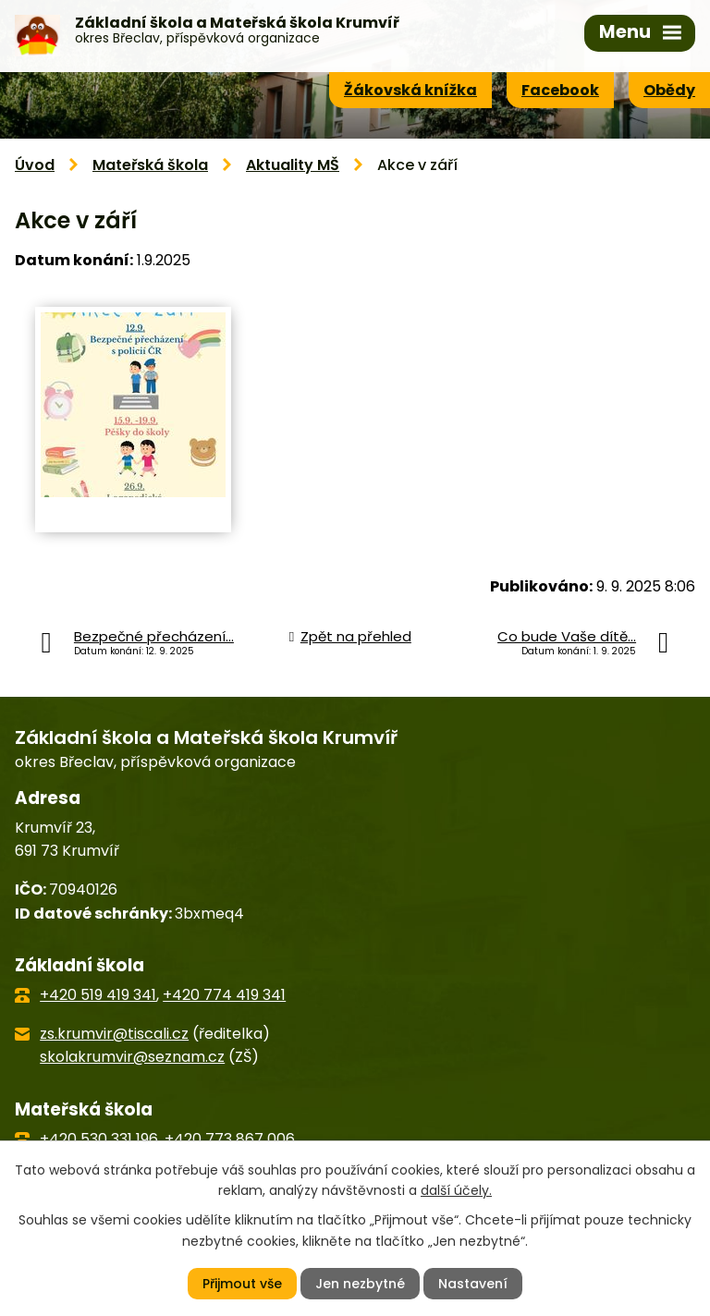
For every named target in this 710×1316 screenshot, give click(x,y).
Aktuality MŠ (292, 165)
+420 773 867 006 (230, 1139)
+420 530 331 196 (99, 1139)
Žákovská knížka (410, 90)
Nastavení (473, 1283)
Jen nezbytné (360, 1283)
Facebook (560, 90)
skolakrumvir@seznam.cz (132, 1056)
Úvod (35, 165)
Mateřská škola (150, 165)
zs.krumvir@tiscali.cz (114, 1033)
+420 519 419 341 (98, 994)
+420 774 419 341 (224, 994)
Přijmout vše (242, 1283)
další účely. (456, 1190)
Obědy (669, 90)
